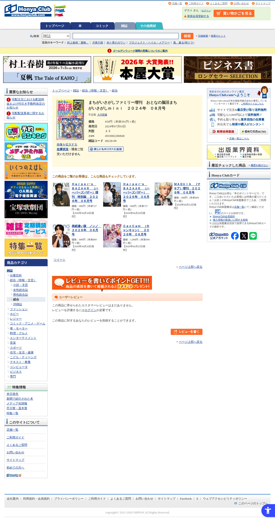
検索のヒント (218, 35)
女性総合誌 (20, 290)
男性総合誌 (20, 294)
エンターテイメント (23, 338)
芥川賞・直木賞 (17, 408)
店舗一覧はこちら (239, 138)
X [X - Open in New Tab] (197, 498)
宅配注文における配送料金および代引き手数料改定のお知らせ (26, 103)
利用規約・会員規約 (36, 498)
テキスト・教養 (20, 362)
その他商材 (148, 26)
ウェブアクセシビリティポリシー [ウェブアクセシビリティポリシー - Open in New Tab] (225, 498)
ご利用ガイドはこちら (252, 103)
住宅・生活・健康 (22, 352)
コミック (102, 26)
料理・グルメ (19, 333)
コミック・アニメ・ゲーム (27, 323)
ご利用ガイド (196, 3)
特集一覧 (12, 413)
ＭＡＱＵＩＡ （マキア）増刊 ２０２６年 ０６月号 (187, 188)
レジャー (16, 318)
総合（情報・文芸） (23, 280)
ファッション (19, 309)
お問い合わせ (241, 3)
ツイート (60, 259)
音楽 (13, 342)
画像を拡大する (67, 144)
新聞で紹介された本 (20, 398)
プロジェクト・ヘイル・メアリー (149, 42)
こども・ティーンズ (23, 357)
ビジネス (16, 371)
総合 (16, 299)
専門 (13, 376)
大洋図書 (102, 114)
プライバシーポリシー (69, 498)
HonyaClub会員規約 (224, 216)
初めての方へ (15, 467)
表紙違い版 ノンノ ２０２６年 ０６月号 (86, 230)
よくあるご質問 (218, 3)
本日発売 (12, 394)
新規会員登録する (198, 16)
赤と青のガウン (116, 42)
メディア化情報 (17, 403)
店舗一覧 (177, 3)
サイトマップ (263, 3)
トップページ (54, 26)
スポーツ (16, 347)
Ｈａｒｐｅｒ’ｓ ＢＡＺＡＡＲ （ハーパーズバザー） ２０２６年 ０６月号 (136, 192)
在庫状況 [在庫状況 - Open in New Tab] (62, 149)
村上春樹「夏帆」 (78, 42)
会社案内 (13, 498)
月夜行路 (97, 42)
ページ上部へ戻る (190, 266)
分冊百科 (16, 275)
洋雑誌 (17, 304)
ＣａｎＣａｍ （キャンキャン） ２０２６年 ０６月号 (136, 230)
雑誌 (124, 26)
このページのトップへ (253, 503)
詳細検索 (203, 35)
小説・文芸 (20, 285)
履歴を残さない (259, 165)
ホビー (14, 314)
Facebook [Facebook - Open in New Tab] (186, 498)
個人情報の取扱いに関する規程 (230, 219)
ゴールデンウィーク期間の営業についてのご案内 (140, 50)
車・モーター (19, 328)
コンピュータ (19, 367)
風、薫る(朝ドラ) (183, 42)
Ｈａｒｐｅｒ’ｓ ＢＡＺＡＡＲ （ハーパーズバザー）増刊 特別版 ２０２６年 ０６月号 (85, 192)
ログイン (206, 10)
